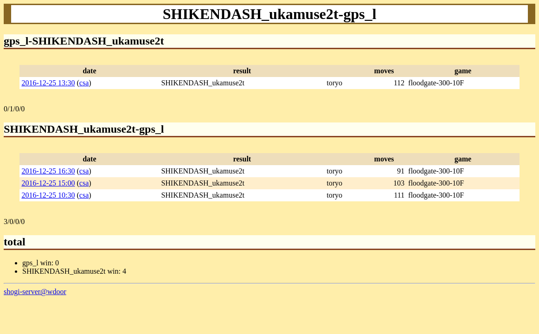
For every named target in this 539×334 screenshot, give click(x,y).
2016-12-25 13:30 (48, 83)
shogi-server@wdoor (35, 291)
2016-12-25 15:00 (48, 183)
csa (84, 83)
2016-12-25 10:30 (48, 195)
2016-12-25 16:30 (48, 171)
